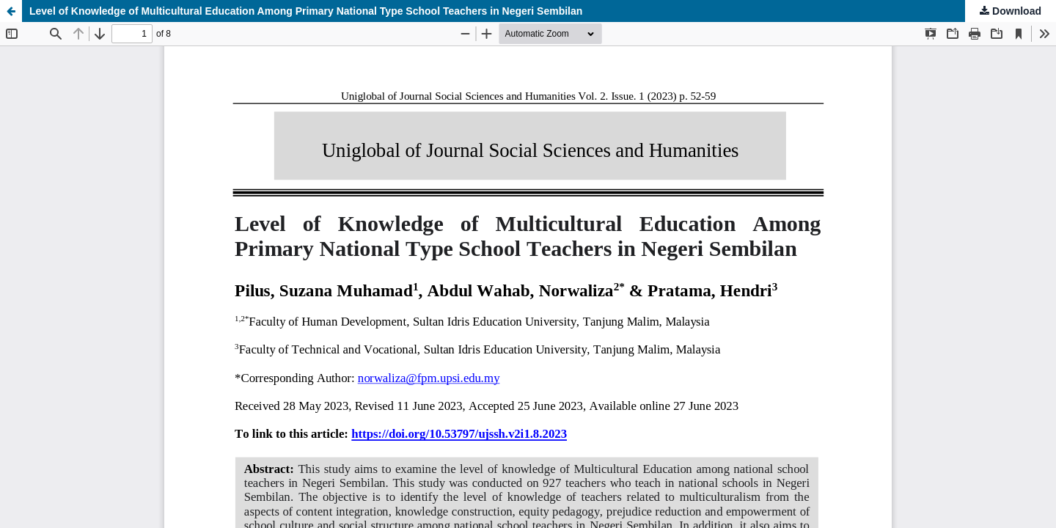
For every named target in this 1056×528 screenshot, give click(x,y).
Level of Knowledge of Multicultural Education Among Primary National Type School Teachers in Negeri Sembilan (305, 11)
